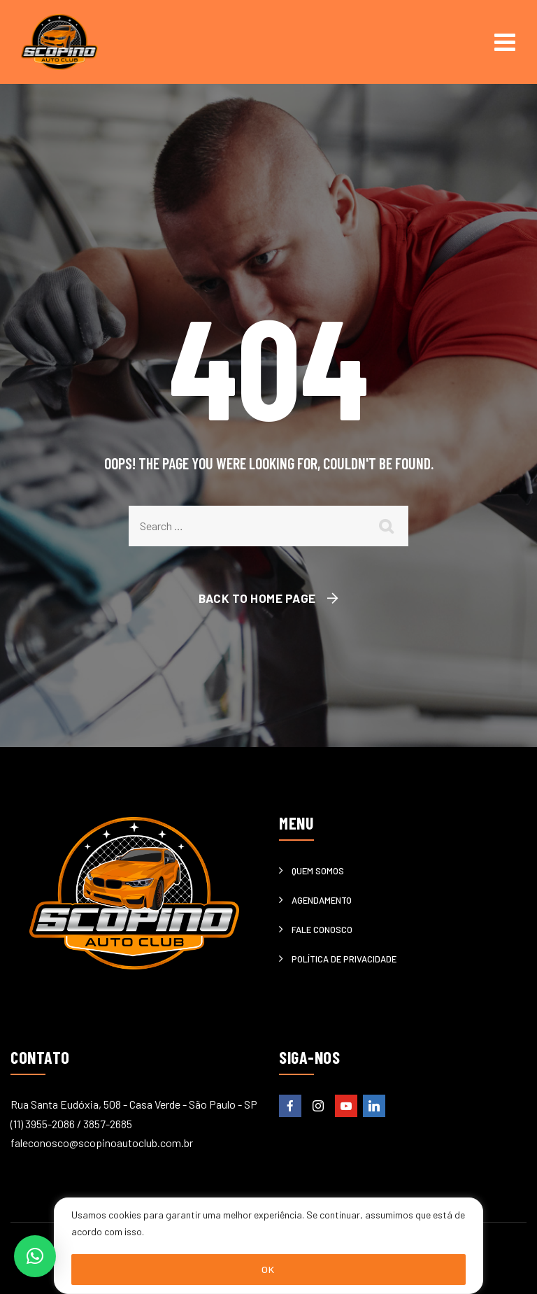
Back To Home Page (257, 598)
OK (268, 1269)
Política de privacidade (344, 959)
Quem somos (318, 870)
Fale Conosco (322, 929)
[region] (268, 1245)
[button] (35, 1256)
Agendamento (322, 900)
